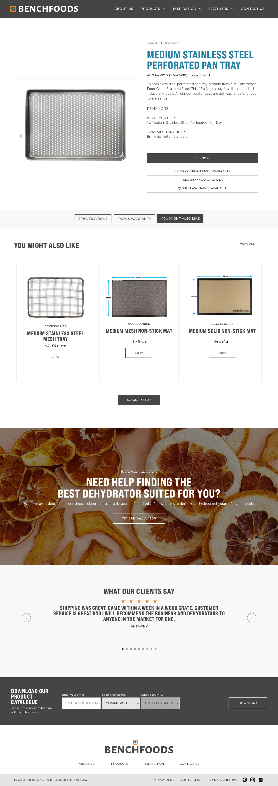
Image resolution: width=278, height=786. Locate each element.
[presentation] (204, 703)
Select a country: (152, 694)
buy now (202, 158)
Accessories (56, 326)
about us (123, 9)
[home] (44, 8)
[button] (153, 9)
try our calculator (139, 518)
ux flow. (82, 779)
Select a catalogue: (114, 694)
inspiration (154, 763)
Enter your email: (73, 694)
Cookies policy (190, 779)
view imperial (201, 75)
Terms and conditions (222, 779)
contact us (253, 9)
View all (247, 243)
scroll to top (139, 399)
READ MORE (157, 109)
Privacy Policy (164, 779)
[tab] (93, 218)
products (119, 763)
